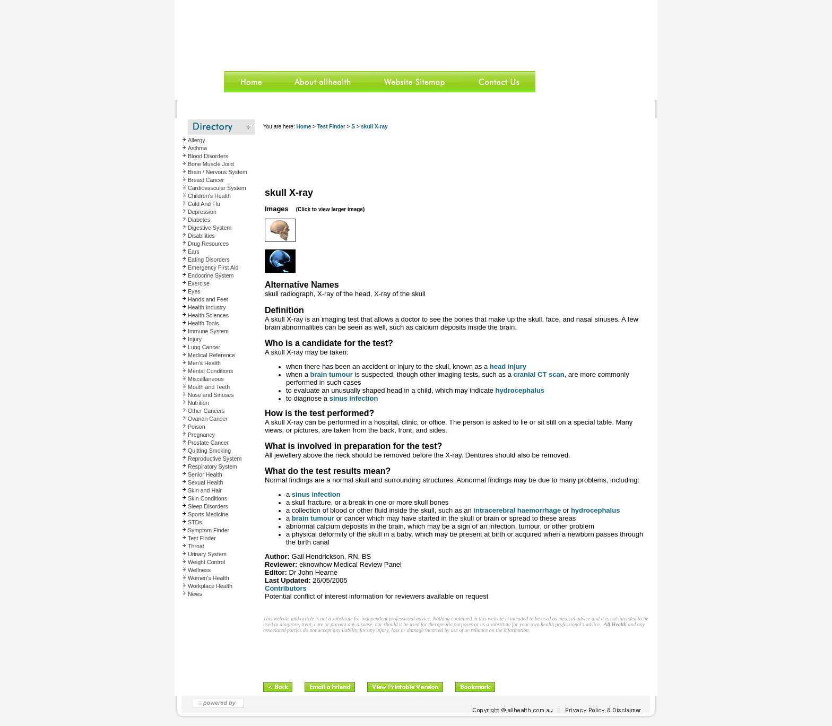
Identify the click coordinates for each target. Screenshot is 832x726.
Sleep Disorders (208, 506)
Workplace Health (210, 586)
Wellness (199, 570)
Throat (196, 546)
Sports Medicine (208, 514)
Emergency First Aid (213, 267)
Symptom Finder (208, 530)
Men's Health (204, 363)
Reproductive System (214, 458)
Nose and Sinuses (211, 395)
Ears (194, 251)
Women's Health (208, 578)
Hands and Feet (208, 299)
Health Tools (203, 323)
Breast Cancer (206, 180)
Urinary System (207, 554)
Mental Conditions (210, 371)
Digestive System (209, 227)
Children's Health (209, 196)
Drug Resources (208, 243)
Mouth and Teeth (209, 387)
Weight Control (206, 562)
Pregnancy (201, 434)
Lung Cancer (204, 347)
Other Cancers (206, 411)
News (195, 594)
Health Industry (207, 307)
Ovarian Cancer (208, 419)
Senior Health (205, 474)
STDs (195, 522)
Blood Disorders (208, 156)
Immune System (208, 331)
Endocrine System (210, 275)
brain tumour (331, 374)
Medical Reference (211, 355)
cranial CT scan (539, 374)
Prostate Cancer (208, 442)
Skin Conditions (207, 498)
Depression (202, 212)
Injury (195, 339)
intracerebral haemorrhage (517, 510)
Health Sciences (208, 315)
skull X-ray (374, 126)
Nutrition (198, 403)
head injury (508, 366)
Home (303, 126)
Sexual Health (205, 482)
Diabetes (199, 220)
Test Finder (202, 538)
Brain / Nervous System (217, 172)
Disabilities (201, 235)
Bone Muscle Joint (211, 164)
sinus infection (354, 398)
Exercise (199, 283)
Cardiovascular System (217, 188)
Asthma (197, 148)
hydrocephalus (520, 390)
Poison (196, 427)
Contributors (286, 588)
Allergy (196, 140)
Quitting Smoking (209, 450)
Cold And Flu (204, 204)
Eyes (194, 291)
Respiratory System (212, 466)
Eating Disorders (209, 259)
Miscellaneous (206, 379)
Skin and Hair (205, 490)
